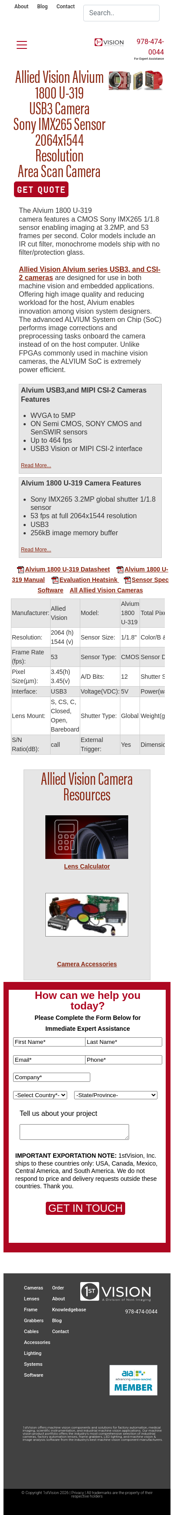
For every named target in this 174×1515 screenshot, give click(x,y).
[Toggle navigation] (16, 43)
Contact (65, 6)
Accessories (37, 1342)
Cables (31, 1331)
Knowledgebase (69, 1310)
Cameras (33, 1288)
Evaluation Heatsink (84, 579)
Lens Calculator (87, 866)
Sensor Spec (143, 579)
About (21, 6)
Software (50, 590)
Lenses (31, 1299)
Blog (42, 6)
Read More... (36, 465)
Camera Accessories (87, 964)
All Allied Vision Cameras (106, 590)
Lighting (32, 1353)
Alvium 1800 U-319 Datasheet (63, 569)
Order (58, 1288)
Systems (33, 1364)
